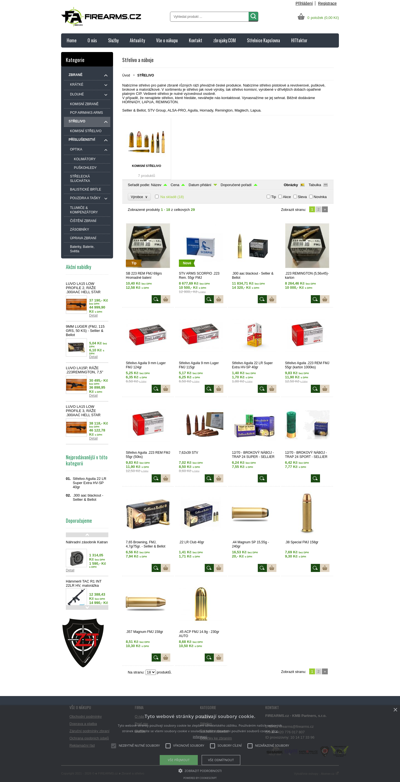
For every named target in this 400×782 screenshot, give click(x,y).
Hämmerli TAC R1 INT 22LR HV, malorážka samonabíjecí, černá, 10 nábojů (85, 587)
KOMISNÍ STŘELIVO (146, 165)
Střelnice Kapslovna (263, 40)
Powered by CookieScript (200, 778)
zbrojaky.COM (224, 40)
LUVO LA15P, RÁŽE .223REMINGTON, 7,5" (84, 370)
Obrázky (291, 185)
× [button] (395, 710)
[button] (200, 770)
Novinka (320, 197)
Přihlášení (304, 3)
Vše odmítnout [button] (221, 760)
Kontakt (195, 40)
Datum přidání (200, 185)
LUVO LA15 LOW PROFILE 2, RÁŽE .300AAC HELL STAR (83, 288)
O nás (92, 40)
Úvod (126, 75)
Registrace (327, 3)
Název (156, 185)
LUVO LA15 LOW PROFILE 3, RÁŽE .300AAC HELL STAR (83, 410)
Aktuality (137, 40)
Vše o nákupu (167, 40)
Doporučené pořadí (236, 185)
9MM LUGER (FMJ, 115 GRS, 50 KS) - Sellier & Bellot (85, 330)
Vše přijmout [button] (178, 760)
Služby (113, 40)
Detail (93, 315)
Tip (273, 197)
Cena (175, 185)
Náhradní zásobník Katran (87, 542)
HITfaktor (299, 40)
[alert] (200, 743)
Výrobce (139, 197)
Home (71, 40)
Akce (287, 197)
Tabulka (315, 185)
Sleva (302, 197)
